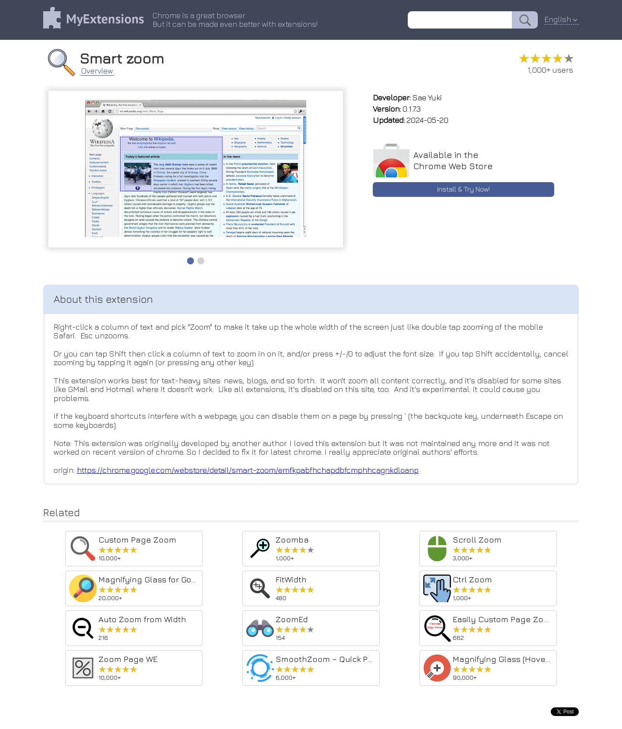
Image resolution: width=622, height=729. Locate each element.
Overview (97, 71)
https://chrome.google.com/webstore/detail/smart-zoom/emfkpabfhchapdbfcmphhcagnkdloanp (249, 470)
